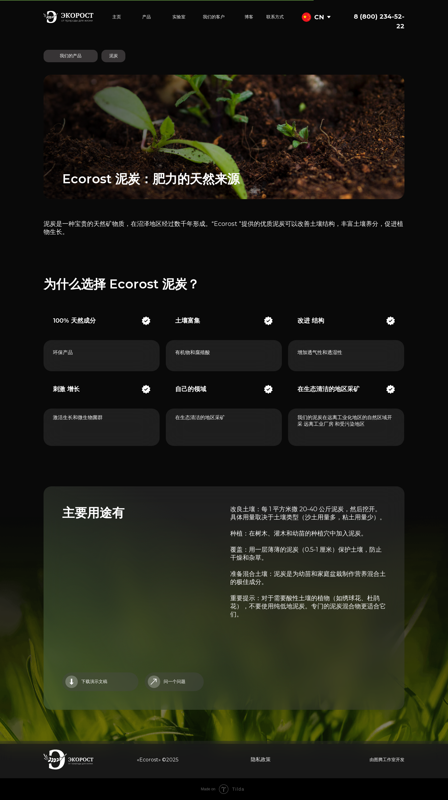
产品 (146, 17)
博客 (249, 17)
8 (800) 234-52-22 (379, 21)
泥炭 (113, 55)
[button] (174, 681)
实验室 (178, 17)
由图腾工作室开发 (387, 759)
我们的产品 (71, 55)
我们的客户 (214, 17)
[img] (329, 17)
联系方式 (275, 17)
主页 (116, 17)
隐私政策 (261, 759)
